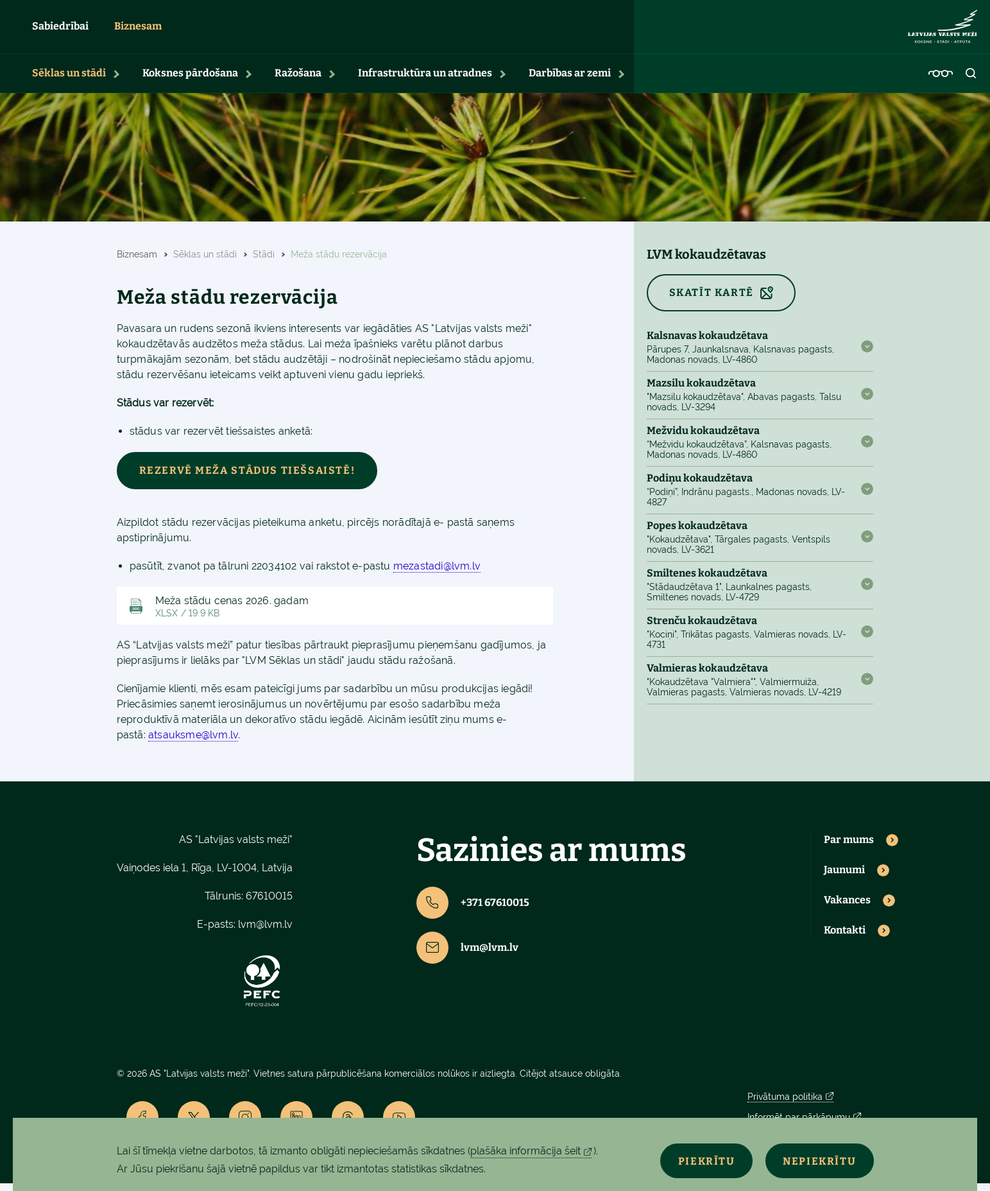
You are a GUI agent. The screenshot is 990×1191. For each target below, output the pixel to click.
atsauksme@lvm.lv (193, 743)
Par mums (849, 848)
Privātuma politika (785, 1104)
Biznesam (138, 30)
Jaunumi (844, 878)
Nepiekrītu (814, 1160)
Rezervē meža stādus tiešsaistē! (247, 478)
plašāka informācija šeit (525, 1151)
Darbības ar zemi (570, 80)
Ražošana (298, 80)
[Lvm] (942, 31)
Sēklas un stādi (69, 80)
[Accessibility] (940, 80)
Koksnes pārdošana (190, 80)
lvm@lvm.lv (265, 932)
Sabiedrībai (60, 30)
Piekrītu (692, 1160)
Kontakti (845, 938)
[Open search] (971, 81)
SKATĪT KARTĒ (711, 300)
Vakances (847, 908)
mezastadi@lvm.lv (437, 574)
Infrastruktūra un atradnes (425, 80)
